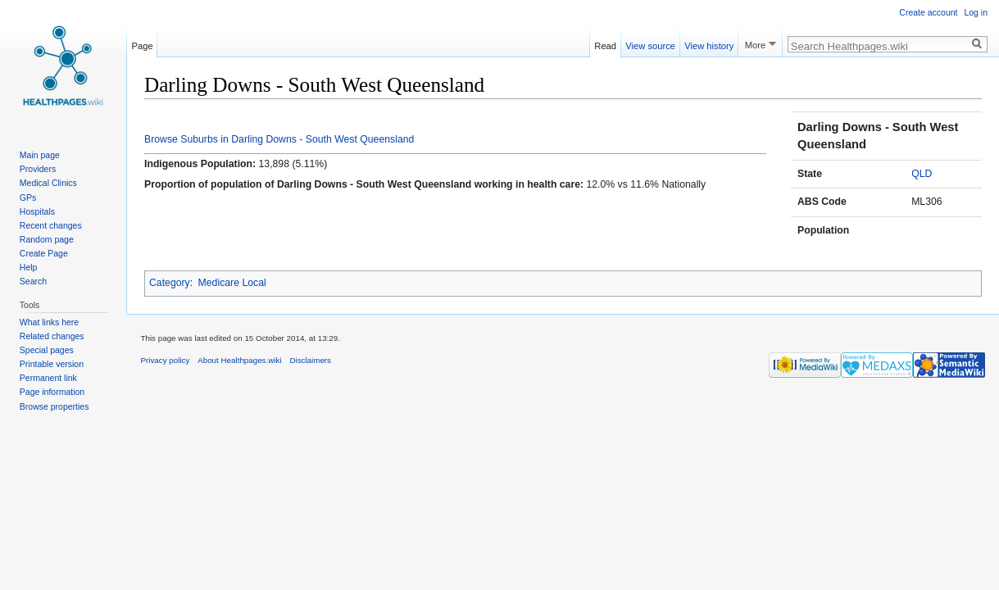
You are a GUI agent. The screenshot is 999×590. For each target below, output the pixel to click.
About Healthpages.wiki (239, 360)
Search (33, 281)
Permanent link (48, 378)
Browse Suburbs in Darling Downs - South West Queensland (279, 139)
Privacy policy (165, 360)
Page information (52, 392)
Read (605, 43)
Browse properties (54, 406)
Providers (38, 169)
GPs (28, 197)
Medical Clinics (48, 183)
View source (650, 43)
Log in (976, 12)
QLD (921, 173)
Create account (928, 12)
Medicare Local (232, 282)
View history (708, 43)
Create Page (44, 253)
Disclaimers (310, 360)
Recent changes (51, 225)
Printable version (52, 364)
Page (142, 43)
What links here (49, 322)
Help (29, 267)
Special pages (47, 350)
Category (169, 282)
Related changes (52, 336)
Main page (40, 155)
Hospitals (37, 211)
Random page (47, 239)
